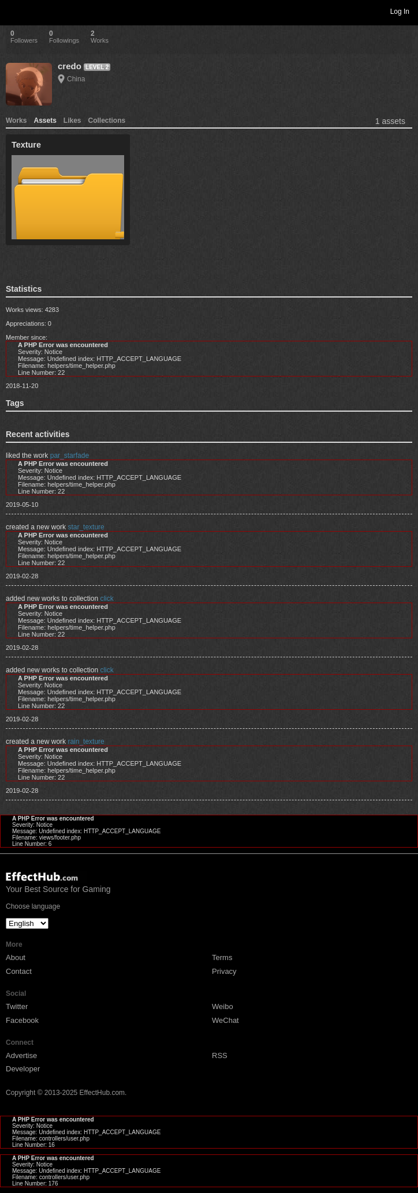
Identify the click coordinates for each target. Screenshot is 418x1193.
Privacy (224, 971)
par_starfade (69, 455)
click (106, 598)
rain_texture (86, 741)
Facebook (22, 1020)
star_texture (86, 527)
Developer (23, 1068)
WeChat (225, 1020)
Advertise (21, 1055)
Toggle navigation (14, 11)
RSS (219, 1055)
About (15, 957)
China (76, 79)
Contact (19, 971)
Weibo (222, 1006)
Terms (222, 957)
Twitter (17, 1006)
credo (69, 66)
